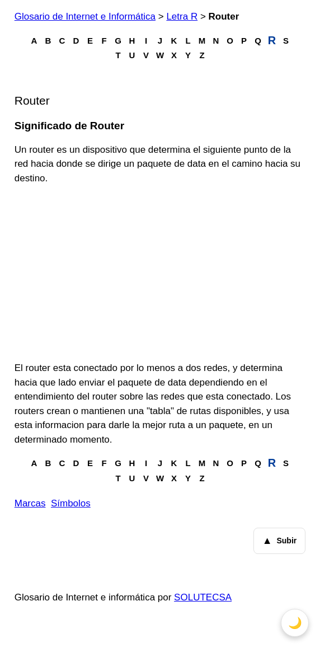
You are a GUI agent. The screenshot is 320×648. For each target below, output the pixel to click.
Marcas (30, 503)
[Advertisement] (160, 273)
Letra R (181, 16)
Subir (279, 541)
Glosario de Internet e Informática (85, 16)
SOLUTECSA (203, 597)
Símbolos (71, 503)
